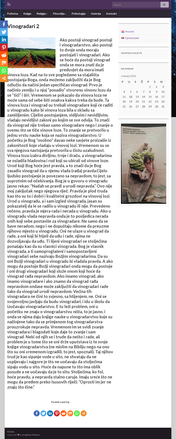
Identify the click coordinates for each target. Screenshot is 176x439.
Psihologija (79, 13)
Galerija (96, 13)
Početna (12, 13)
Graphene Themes (31, 435)
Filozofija (59, 13)
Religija (42, 13)
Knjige (27, 13)
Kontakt (111, 13)
